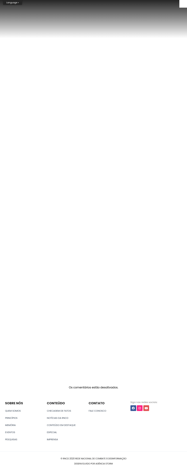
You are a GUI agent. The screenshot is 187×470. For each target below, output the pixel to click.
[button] (93, 458)
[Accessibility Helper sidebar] (183, 4)
